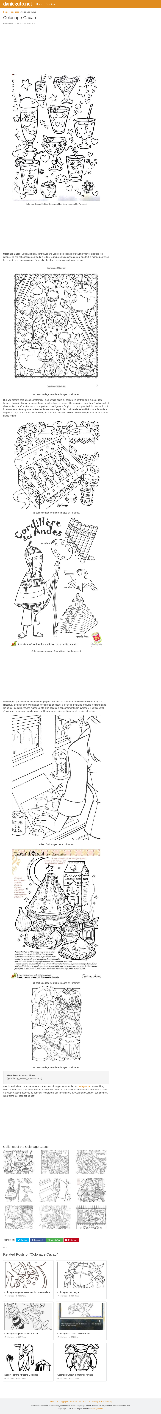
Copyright (64, 1401)
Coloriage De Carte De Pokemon (73, 1333)
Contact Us (53, 1401)
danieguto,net (84, 1086)
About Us (86, 1401)
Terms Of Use (75, 1401)
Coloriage (50, 4)
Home (39, 4)
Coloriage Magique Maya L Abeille (21, 1333)
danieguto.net (17, 3)
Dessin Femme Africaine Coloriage (21, 1375)
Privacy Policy (98, 1401)
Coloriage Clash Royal (68, 1292)
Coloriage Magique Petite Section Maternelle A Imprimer (31, 1292)
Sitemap (108, 1401)
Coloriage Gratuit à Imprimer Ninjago (75, 1375)
